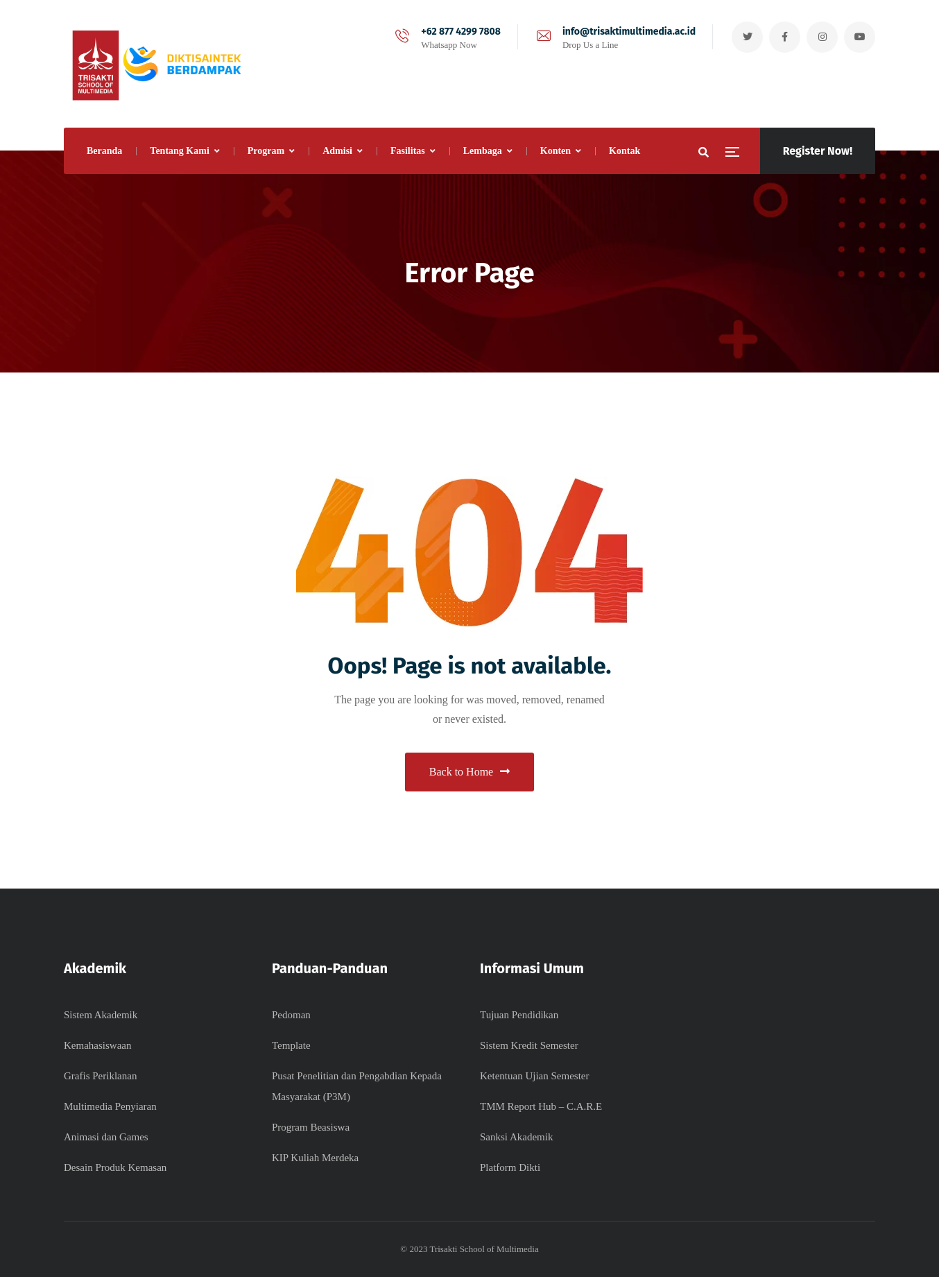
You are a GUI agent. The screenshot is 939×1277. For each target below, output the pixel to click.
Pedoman (291, 1014)
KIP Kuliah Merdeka (315, 1157)
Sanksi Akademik (516, 1136)
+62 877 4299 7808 (461, 31)
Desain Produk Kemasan (115, 1167)
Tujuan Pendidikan (519, 1014)
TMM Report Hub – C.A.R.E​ (541, 1106)
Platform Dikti (510, 1167)
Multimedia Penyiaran (110, 1106)
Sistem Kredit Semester (529, 1045)
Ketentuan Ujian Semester (534, 1075)
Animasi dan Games (106, 1136)
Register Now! (817, 150)
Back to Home (469, 772)
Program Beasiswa (311, 1127)
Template (291, 1045)
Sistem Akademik (100, 1014)
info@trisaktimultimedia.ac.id (629, 31)
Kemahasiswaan (97, 1045)
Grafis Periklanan (100, 1075)
